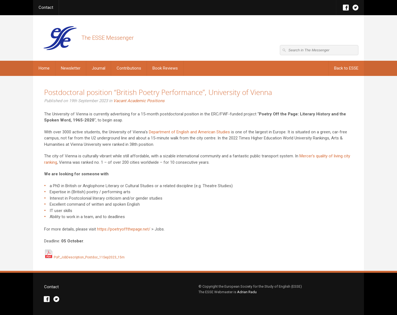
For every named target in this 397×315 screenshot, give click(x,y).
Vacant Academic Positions (139, 100)
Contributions (129, 68)
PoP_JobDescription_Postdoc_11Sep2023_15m (84, 257)
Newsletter (71, 68)
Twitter (355, 7)
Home (44, 68)
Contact (46, 7)
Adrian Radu (247, 292)
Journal (98, 68)
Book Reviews (165, 68)
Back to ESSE (346, 68)
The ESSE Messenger (60, 38)
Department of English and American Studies (189, 131)
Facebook (346, 7)
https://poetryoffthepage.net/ (123, 229)
